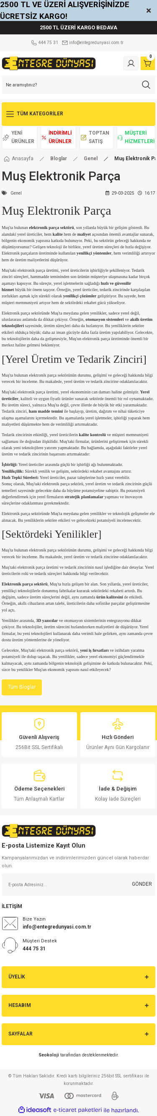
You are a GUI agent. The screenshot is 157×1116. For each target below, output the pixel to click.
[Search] (78, 84)
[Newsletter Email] (78, 884)
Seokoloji (49, 1055)
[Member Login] (131, 63)
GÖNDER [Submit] (142, 884)
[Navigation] (78, 114)
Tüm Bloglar (22, 687)
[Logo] (49, 63)
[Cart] (147, 63)
